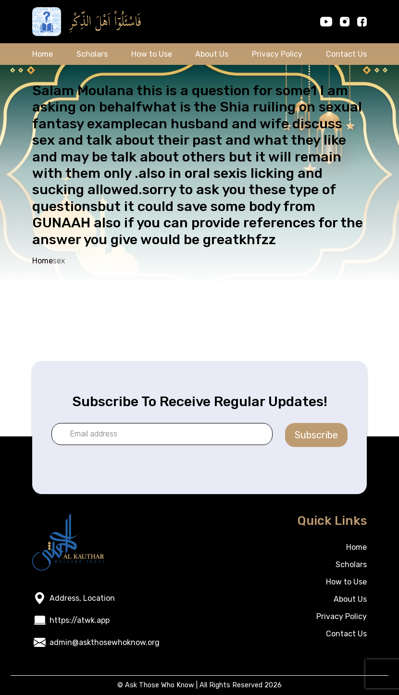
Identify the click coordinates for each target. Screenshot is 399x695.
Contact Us (346, 54)
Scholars (92, 54)
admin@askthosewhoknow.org (105, 642)
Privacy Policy (277, 54)
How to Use (151, 54)
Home (42, 54)
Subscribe (316, 435)
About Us (211, 54)
